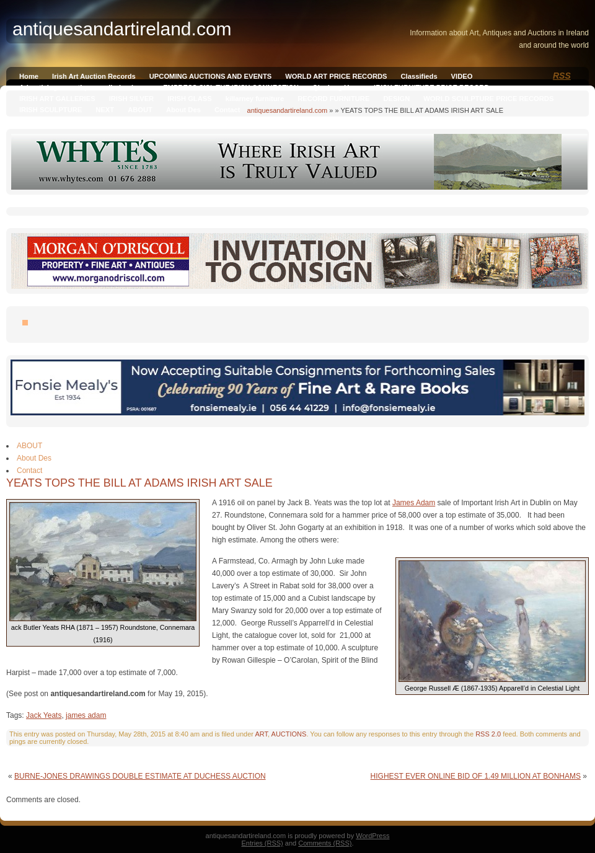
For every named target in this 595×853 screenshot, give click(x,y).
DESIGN (396, 98)
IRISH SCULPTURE (50, 109)
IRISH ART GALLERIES (57, 98)
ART (261, 734)
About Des (183, 109)
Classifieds (419, 76)
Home (28, 76)
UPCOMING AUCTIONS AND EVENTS (210, 76)
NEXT (104, 109)
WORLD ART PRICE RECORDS (336, 76)
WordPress (372, 835)
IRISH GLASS (189, 98)
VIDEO (462, 76)
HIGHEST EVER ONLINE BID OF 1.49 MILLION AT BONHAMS (476, 776)
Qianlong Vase (336, 87)
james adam (86, 715)
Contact (227, 109)
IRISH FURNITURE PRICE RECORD (431, 87)
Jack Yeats (43, 715)
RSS (562, 76)
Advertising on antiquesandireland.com (84, 87)
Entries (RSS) (262, 843)
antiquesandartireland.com (287, 110)
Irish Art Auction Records (94, 76)
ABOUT (140, 109)
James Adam (413, 502)
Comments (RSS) (324, 843)
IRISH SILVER (131, 98)
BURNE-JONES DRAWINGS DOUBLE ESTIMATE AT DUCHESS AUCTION (140, 776)
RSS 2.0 (488, 734)
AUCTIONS (289, 734)
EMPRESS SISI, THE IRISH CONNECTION (231, 87)
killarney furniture (255, 98)
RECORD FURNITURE (333, 98)
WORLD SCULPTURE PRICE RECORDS (488, 98)
